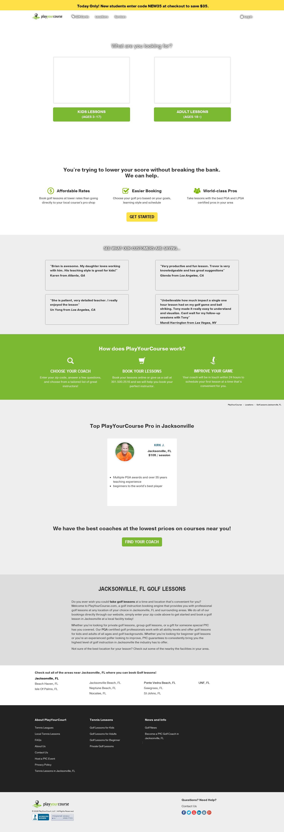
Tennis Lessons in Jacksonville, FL (55, 771)
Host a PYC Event (45, 759)
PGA (105, 630)
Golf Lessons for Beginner (105, 740)
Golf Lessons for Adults (103, 734)
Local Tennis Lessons (47, 734)
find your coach (142, 541)
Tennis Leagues (44, 727)
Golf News (151, 727)
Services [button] (119, 17)
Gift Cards (80, 17)
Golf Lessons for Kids (102, 727)
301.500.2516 (120, 382)
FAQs (38, 740)
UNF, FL (204, 683)
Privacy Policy (43, 765)
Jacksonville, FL (47, 678)
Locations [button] (101, 17)
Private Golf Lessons (102, 746)
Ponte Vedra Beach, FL (159, 683)
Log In (246, 17)
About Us (40, 746)
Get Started (142, 216)
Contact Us (41, 752)
